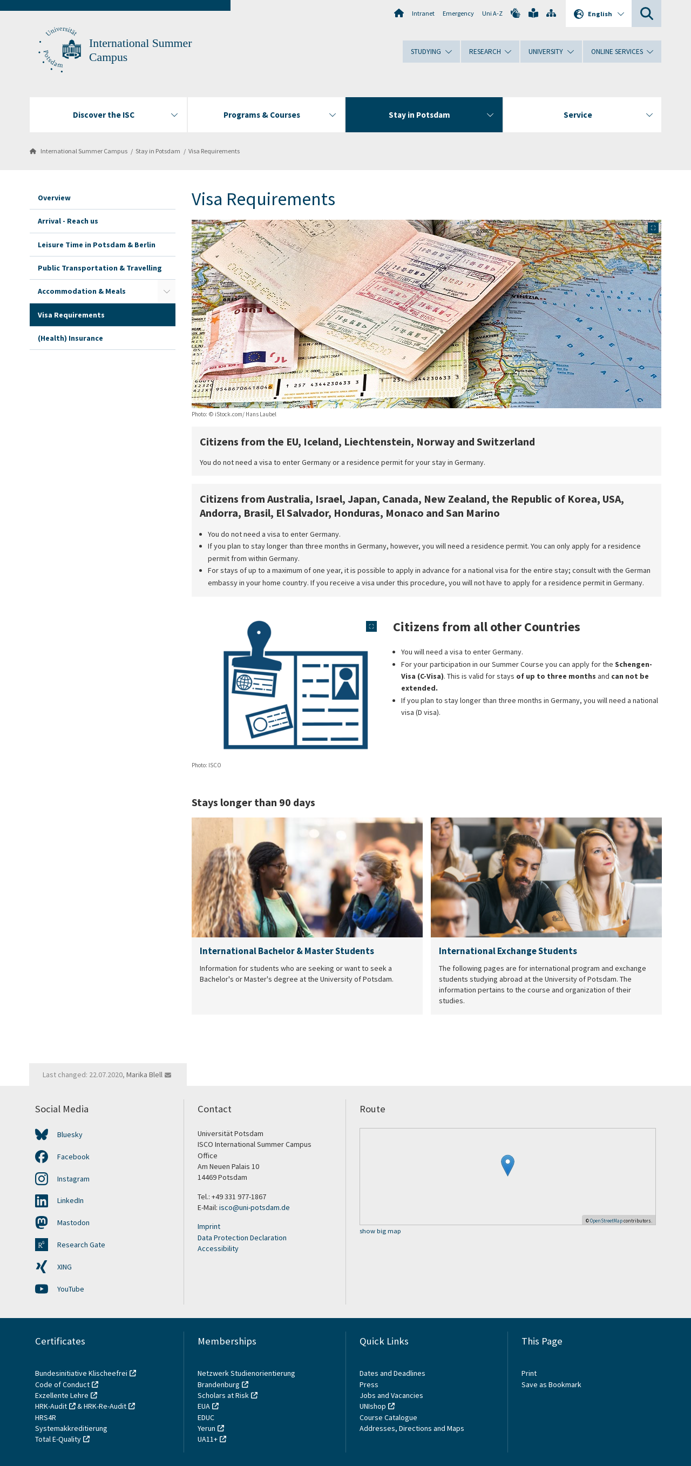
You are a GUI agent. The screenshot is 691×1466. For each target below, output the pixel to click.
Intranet (423, 13)
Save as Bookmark (551, 1384)
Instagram (73, 1179)
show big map (380, 1231)
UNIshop (373, 1406)
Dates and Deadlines (392, 1373)
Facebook (73, 1156)
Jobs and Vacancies (391, 1395)
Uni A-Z (492, 13)
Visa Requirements (214, 151)
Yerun (206, 1428)
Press (369, 1384)
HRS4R (45, 1417)
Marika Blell (144, 1074)
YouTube (70, 1289)
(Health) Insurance (70, 338)
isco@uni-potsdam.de (254, 1207)
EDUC (206, 1417)
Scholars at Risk (223, 1395)
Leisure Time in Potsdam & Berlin (96, 244)
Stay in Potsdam (158, 151)
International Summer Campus (83, 151)
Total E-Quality (58, 1439)
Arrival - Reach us (68, 221)
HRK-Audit (51, 1406)
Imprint (209, 1226)
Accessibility (218, 1248)
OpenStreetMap (606, 1221)
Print (529, 1373)
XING (64, 1267)
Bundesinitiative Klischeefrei (81, 1373)
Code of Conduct (62, 1384)
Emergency (458, 13)
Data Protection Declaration (242, 1237)
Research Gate (81, 1244)
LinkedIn (70, 1200)
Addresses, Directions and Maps (412, 1428)
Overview (54, 197)
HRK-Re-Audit (105, 1406)
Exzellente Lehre (62, 1395)
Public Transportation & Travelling (100, 268)
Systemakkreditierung (71, 1428)
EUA (204, 1406)
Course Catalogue (388, 1417)
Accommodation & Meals (82, 291)
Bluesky (70, 1134)
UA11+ (208, 1439)
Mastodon (73, 1222)
